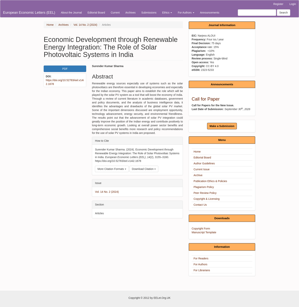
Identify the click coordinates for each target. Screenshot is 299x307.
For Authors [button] (186, 12)
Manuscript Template (204, 232)
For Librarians (202, 270)
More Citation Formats (111, 168)
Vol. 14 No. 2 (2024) (85, 24)
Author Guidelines (204, 163)
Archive (198, 175)
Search (283, 12)
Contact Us (200, 204)
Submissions (148, 12)
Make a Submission (222, 126)
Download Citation (144, 168)
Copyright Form (201, 228)
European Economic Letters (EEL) (29, 12)
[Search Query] (257, 12)
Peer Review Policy (205, 192)
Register (278, 4)
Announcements (209, 12)
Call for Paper (206, 99)
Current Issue (202, 169)
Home (50, 24)
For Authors (200, 264)
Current (115, 12)
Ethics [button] (167, 12)
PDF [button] (65, 68)
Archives (130, 12)
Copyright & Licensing (206, 198)
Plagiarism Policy (204, 187)
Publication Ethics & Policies (210, 181)
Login (292, 4)
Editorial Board (96, 12)
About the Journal (71, 12)
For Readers (201, 258)
